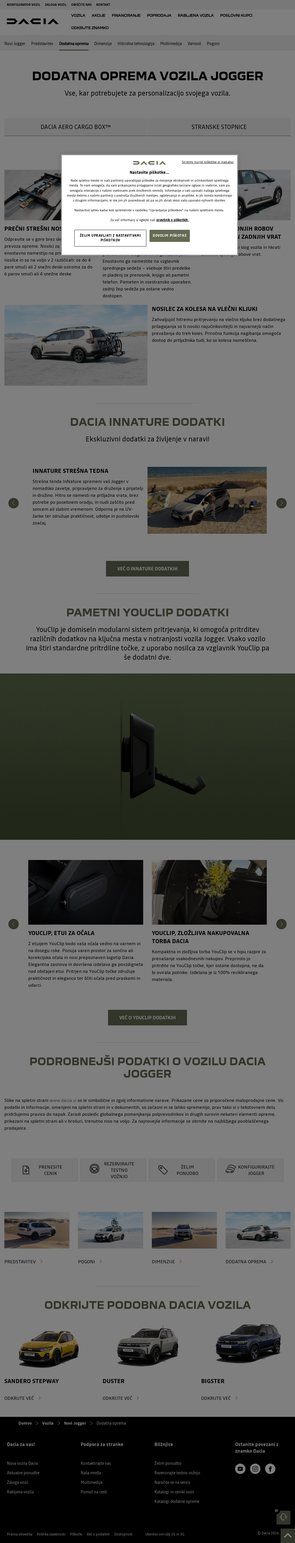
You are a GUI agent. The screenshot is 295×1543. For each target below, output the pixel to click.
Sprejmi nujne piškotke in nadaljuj (208, 162)
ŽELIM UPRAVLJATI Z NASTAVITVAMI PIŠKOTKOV (110, 237)
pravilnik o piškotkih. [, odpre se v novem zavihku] (172, 220)
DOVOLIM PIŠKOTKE (170, 235)
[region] (149, 204)
